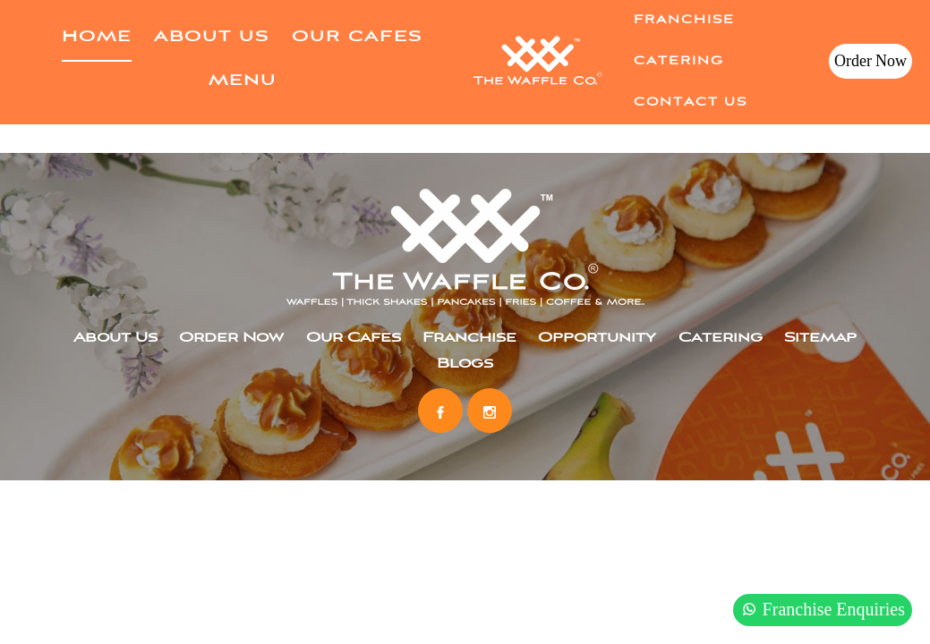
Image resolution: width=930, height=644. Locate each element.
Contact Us (690, 102)
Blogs (465, 364)
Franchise (684, 20)
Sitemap (820, 338)
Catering (679, 61)
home (97, 37)
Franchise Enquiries (822, 609)
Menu (243, 80)
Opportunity (597, 338)
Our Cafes (357, 37)
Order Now (870, 61)
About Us (211, 37)
